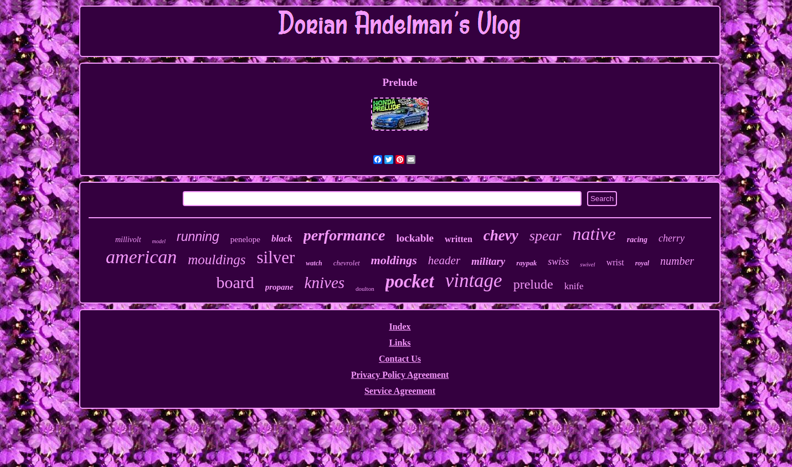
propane (279, 287)
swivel (587, 264)
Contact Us (400, 358)
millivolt (128, 239)
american (141, 257)
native (594, 234)
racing (637, 239)
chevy (501, 235)
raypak (526, 263)
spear (545, 236)
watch (314, 263)
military (488, 261)
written (458, 239)
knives (324, 282)
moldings (394, 260)
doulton (365, 288)
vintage (473, 280)
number (677, 261)
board (235, 282)
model (159, 241)
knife (574, 286)
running (198, 236)
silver (275, 257)
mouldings (216, 259)
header (444, 260)
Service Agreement (399, 391)
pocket (409, 281)
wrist (615, 262)
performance (344, 235)
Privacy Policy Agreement (400, 374)
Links (399, 342)
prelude (533, 284)
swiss (558, 261)
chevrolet (346, 263)
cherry (672, 238)
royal (642, 263)
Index (399, 326)
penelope (245, 239)
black (281, 238)
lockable (415, 238)
